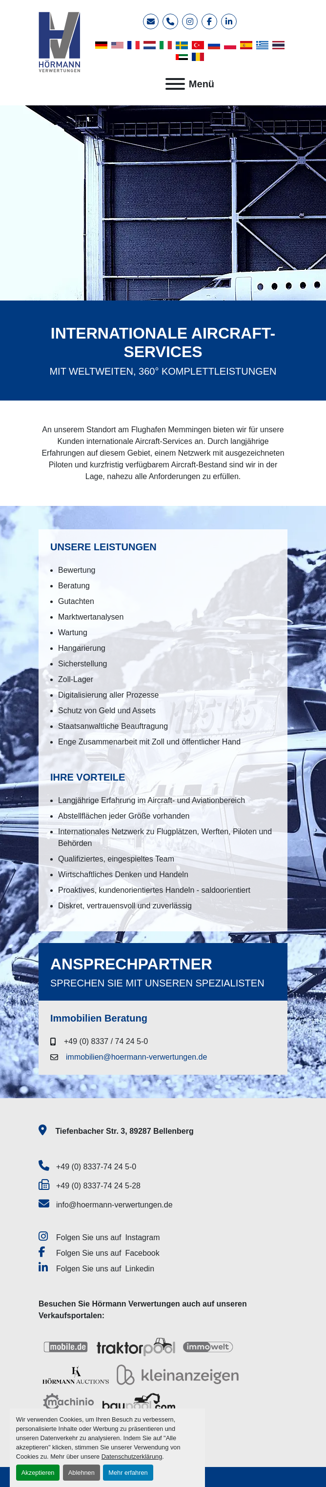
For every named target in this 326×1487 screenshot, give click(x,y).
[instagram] (190, 21)
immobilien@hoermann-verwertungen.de (136, 1057)
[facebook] (209, 21)
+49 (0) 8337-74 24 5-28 (98, 1186)
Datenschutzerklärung (132, 1456)
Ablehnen (81, 1472)
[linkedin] (229, 21)
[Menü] (175, 84)
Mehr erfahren (127, 1472)
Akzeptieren (38, 1472)
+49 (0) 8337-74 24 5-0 (96, 1167)
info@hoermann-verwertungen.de (114, 1205)
